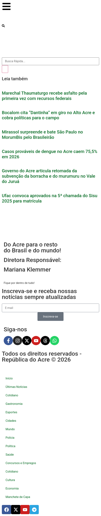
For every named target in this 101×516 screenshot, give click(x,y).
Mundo (10, 429)
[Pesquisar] (5, 69)
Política (10, 446)
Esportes (11, 412)
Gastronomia (14, 404)
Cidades (11, 420)
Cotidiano (12, 395)
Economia (12, 488)
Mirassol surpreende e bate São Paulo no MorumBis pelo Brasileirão (42, 134)
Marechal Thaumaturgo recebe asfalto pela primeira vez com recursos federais (44, 96)
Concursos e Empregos (21, 463)
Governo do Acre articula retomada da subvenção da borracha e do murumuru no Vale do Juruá (48, 176)
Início (9, 378)
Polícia (10, 437)
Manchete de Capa (18, 497)
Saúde (10, 454)
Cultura (10, 480)
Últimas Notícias (16, 387)
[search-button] (3, 25)
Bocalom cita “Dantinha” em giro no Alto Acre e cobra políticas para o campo (48, 115)
